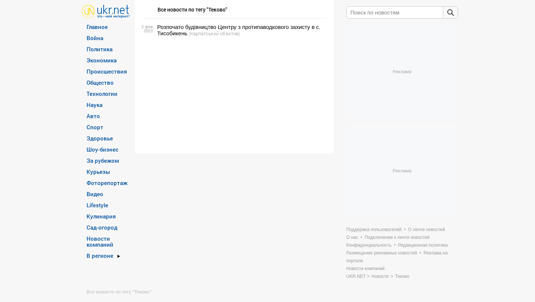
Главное (97, 27)
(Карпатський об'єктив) (214, 33)
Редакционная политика (423, 245)
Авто (93, 116)
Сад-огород (102, 227)
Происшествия (107, 71)
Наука (95, 105)
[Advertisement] (233, 95)
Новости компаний (100, 241)
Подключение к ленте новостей (397, 237)
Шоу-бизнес (103, 149)
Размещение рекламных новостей (381, 253)
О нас (352, 237)
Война (95, 38)
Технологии (102, 94)
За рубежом (103, 160)
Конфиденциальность (369, 245)
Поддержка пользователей (374, 229)
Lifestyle (97, 205)
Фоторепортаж (107, 183)
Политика (100, 49)
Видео (95, 194)
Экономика (102, 60)
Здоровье (100, 138)
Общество (100, 82)
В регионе (100, 256)
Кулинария (101, 216)
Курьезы (98, 172)
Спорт (95, 127)
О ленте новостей (426, 229)
